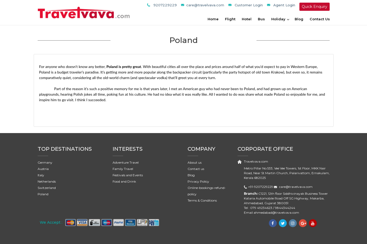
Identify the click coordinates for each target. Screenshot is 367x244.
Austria (43, 169)
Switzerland (47, 188)
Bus (261, 19)
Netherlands (47, 181)
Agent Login (284, 5)
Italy (41, 175)
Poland (43, 194)
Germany (45, 162)
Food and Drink (124, 181)
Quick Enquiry (314, 6)
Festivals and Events (128, 175)
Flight (230, 19)
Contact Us (320, 19)
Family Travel (123, 169)
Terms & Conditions (202, 200)
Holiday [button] (278, 19)
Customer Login (249, 5)
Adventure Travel (126, 162)
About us (195, 162)
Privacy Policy (198, 181)
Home (213, 19)
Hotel (247, 19)
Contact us (196, 169)
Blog (299, 19)
